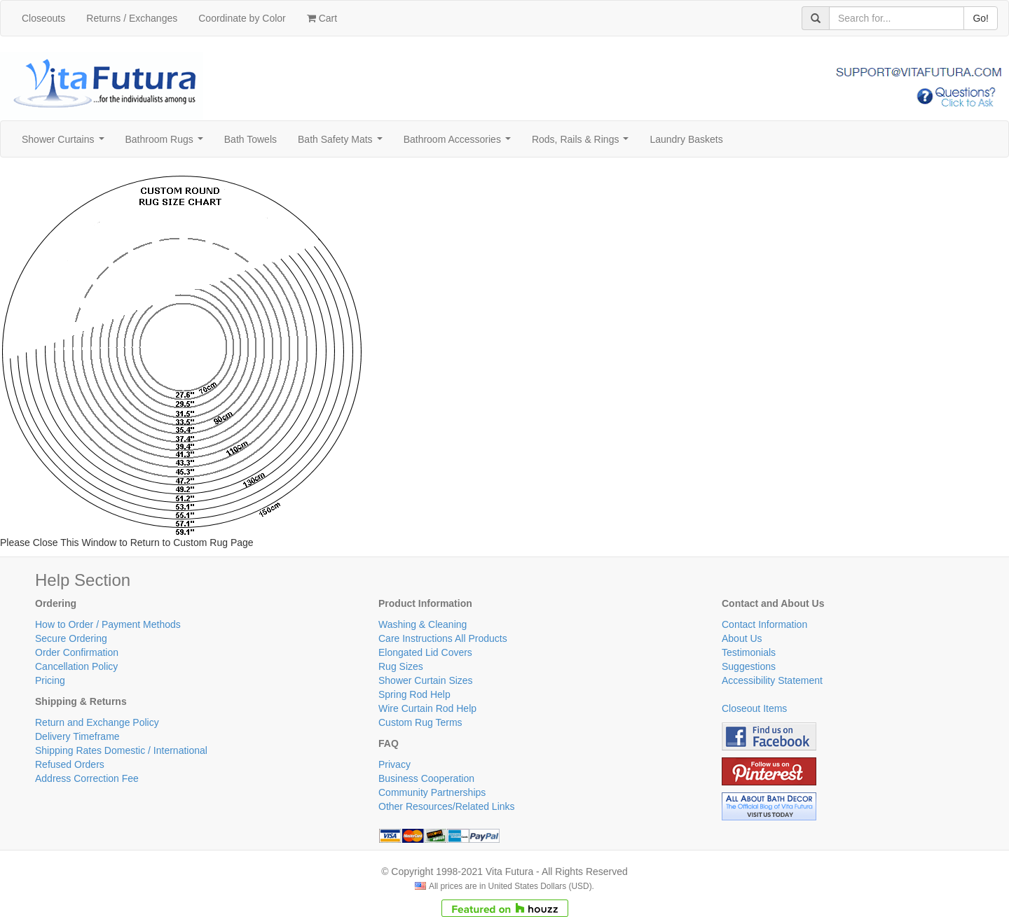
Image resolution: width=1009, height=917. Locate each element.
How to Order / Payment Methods (108, 624)
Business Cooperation (426, 778)
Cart (322, 18)
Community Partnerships (432, 792)
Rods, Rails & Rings (583, 143)
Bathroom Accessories (460, 143)
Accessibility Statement (772, 680)
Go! (981, 18)
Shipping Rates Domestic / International (121, 750)
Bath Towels (250, 139)
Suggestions (749, 666)
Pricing (50, 680)
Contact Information (764, 624)
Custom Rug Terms (420, 722)
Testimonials (749, 652)
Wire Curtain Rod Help (427, 708)
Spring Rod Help (414, 694)
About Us (742, 638)
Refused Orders (69, 764)
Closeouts (43, 18)
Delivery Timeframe (77, 736)
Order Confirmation (76, 652)
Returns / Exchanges (131, 18)
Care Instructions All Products (442, 638)
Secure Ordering (71, 638)
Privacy (394, 764)
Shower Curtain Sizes (425, 680)
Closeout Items (754, 708)
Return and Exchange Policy (97, 722)
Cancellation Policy (76, 666)
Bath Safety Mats (342, 143)
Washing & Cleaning (422, 624)
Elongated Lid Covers (425, 652)
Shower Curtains (65, 143)
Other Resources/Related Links (446, 806)
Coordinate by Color (242, 18)
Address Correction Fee (87, 778)
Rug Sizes (400, 666)
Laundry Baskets (686, 139)
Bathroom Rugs (167, 143)
